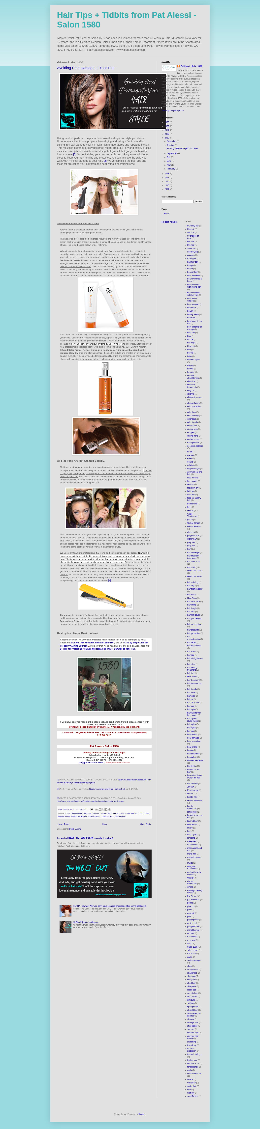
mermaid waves (194, 857)
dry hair (190, 455)
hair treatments (194, 683)
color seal (191, 419)
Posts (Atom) (75, 829)
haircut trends (193, 702)
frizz (189, 507)
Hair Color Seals (194, 576)
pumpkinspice (193, 926)
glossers (191, 532)
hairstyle (134, 813)
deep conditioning (195, 446)
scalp (189, 957)
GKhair (104, 813)
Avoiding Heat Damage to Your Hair (86, 68)
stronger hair (192, 1022)
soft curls (191, 1000)
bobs (189, 356)
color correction (194, 406)
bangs (190, 265)
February (171, 169)
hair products (113, 813)
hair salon (191, 651)
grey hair (191, 546)
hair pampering (194, 618)
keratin (84, 816)
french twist (192, 504)
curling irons (87, 813)
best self (191, 332)
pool (189, 916)
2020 (167, 134)
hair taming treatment (192, 668)
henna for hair (193, 754)
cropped (191, 432)
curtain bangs (193, 439)
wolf (189, 1089)
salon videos (192, 950)
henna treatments (195, 760)
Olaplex (190, 878)
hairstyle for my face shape (194, 714)
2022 (167, 126)
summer (191, 1029)
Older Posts (145, 824)
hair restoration (194, 646)
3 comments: (81, 809)
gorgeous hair (193, 535)
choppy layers (193, 403)
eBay (189, 458)
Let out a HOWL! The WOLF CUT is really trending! (85, 838)
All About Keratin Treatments (85, 922)
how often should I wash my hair (194, 776)
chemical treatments (192, 386)
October (171, 145)
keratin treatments (192, 807)
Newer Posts (63, 824)
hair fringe (191, 595)
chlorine (190, 394)
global (190, 520)
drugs (189, 452)
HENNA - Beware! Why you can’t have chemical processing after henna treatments (109, 906)
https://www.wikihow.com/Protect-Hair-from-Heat (107, 789)
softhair (190, 1003)
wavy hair (191, 1083)
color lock (191, 412)
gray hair (191, 542)
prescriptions (193, 920)
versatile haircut (194, 1074)
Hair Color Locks (194, 571)
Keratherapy (192, 790)
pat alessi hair (193, 899)
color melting (193, 415)
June (169, 161)
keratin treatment (194, 800)
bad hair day (192, 262)
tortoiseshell (192, 1067)
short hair (191, 983)
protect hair (192, 923)
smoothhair (192, 996)
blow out (191, 346)
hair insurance (193, 601)
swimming (191, 1042)
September (172, 153)
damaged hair (193, 442)
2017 (167, 177)
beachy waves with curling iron (194, 285)
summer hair (192, 1033)
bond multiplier (193, 359)
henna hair (192, 757)
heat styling (75, 816)
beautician (191, 307)
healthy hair (192, 734)
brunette (191, 372)
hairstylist (191, 728)
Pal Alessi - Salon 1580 (191, 66)
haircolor (191, 696)
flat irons (96, 813)
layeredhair (192, 824)
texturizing (191, 1045)
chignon (190, 390)
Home (104, 824)
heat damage (144, 813)
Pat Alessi (191, 896)
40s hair (191, 232)
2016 (167, 181)
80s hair (191, 245)
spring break (192, 1007)
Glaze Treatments (192, 515)
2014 (167, 189)
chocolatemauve (194, 397)
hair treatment (193, 680)
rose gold (191, 940)
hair (189, 549)
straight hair (192, 1010)
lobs (189, 831)
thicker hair (192, 1060)
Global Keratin (193, 523)
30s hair (191, 229)
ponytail (190, 913)
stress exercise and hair (194, 1014)
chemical (191, 381)
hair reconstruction (193, 637)
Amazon (191, 255)
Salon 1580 (192, 947)
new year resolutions (192, 867)
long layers (192, 834)
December (172, 141)
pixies (190, 910)
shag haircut (192, 969)
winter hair (191, 1086)
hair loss (191, 611)
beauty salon (193, 314)
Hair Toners (192, 676)
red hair (190, 933)
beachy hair (192, 272)
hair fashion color (194, 589)
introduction (192, 783)
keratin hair (192, 797)
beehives (191, 318)
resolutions (192, 937)
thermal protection (95, 816)
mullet (190, 863)
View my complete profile (173, 110)
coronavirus (192, 429)
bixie (189, 336)
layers (190, 828)
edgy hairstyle (193, 469)
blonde (190, 339)
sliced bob (191, 990)
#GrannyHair (193, 226)
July (169, 157)
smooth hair (192, 993)
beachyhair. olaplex (192, 299)
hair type (191, 692)
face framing (192, 478)
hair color (191, 567)
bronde (190, 369)
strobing (191, 1019)
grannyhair (192, 539)
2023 (167, 122)
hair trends (192, 689)
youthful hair (192, 1096)
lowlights (191, 838)
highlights (191, 766)
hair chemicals (193, 561)
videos (190, 1079)
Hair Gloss (192, 598)
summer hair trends (192, 1037)
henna (190, 750)
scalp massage (194, 960)
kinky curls (192, 812)
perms (190, 903)
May (169, 165)
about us (191, 248)
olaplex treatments (192, 882)
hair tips (190, 673)
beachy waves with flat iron (193, 294)
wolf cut (190, 1093)
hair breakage (193, 552)
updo (189, 1070)
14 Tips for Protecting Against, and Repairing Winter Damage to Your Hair (97, 649)
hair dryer (191, 585)
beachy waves (193, 275)
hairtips (190, 731)
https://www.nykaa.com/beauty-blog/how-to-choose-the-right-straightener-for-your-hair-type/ (90, 801)
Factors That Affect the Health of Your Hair (92, 642)
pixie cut (191, 906)
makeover (191, 841)
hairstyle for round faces (192, 719)
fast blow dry (192, 488)
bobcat (190, 353)
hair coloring (192, 582)
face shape (192, 481)
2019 (167, 138)
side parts (191, 986)
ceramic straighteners (73, 813)
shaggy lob (192, 973)
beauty (190, 311)
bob (189, 349)
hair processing (194, 624)
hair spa (191, 655)
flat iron (190, 491)
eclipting (191, 465)
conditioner (192, 425)
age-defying (192, 252)
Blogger (141, 1114)
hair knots (191, 605)
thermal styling (109, 816)
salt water (191, 953)
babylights (191, 258)
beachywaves (193, 304)
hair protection (124, 813)
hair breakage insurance (193, 557)
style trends (192, 1026)
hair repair (191, 642)
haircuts (190, 706)
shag (189, 966)
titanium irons (121, 816)
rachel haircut (193, 930)
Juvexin (190, 787)
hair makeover (193, 615)
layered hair (192, 821)
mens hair (191, 854)
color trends (192, 422)
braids (190, 365)
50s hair (191, 242)
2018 (167, 173)
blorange (191, 343)
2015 (167, 185)
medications (192, 845)
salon (189, 943)
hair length (192, 608)
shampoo (191, 976)
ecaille (190, 462)
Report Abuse (169, 221)
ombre (190, 887)
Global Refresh (194, 526)
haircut (190, 699)
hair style (191, 664)
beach (190, 269)
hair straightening (195, 658)
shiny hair (191, 979)
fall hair (190, 484)
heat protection (64, 816)
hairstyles (191, 724)
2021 (167, 130)
